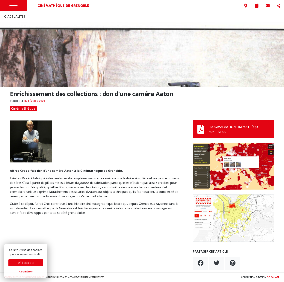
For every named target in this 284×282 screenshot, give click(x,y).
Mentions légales (56, 277)
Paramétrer (26, 271)
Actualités (14, 16)
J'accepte (25, 263)
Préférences (97, 277)
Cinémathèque (23, 108)
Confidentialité (79, 277)
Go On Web (273, 277)
